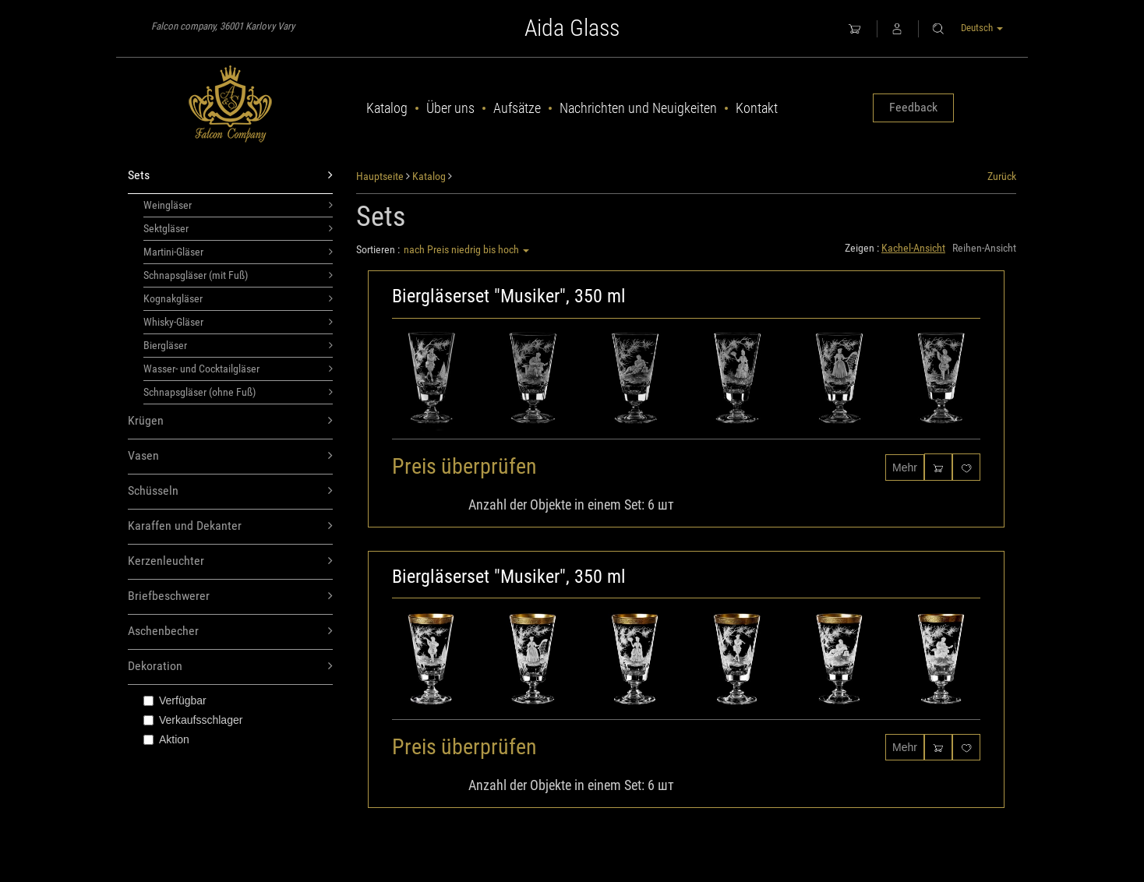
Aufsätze (517, 108)
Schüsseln (230, 491)
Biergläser (238, 345)
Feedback (913, 107)
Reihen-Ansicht (984, 248)
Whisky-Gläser (238, 322)
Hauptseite (380, 176)
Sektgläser (238, 228)
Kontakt (757, 108)
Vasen (230, 456)
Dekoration (230, 667)
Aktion (166, 739)
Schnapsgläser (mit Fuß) (238, 275)
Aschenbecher (230, 631)
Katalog (387, 108)
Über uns (450, 108)
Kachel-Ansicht (913, 248)
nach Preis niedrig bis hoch (466, 249)
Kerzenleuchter (230, 561)
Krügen (230, 421)
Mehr (904, 467)
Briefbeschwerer (230, 596)
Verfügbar (175, 700)
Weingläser (238, 205)
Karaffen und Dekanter (230, 526)
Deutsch (982, 28)
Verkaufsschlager (192, 720)
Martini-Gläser (238, 251)
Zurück (1001, 176)
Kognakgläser (238, 298)
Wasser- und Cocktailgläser (238, 368)
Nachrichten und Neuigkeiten (638, 108)
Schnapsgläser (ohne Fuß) (238, 392)
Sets (230, 176)
